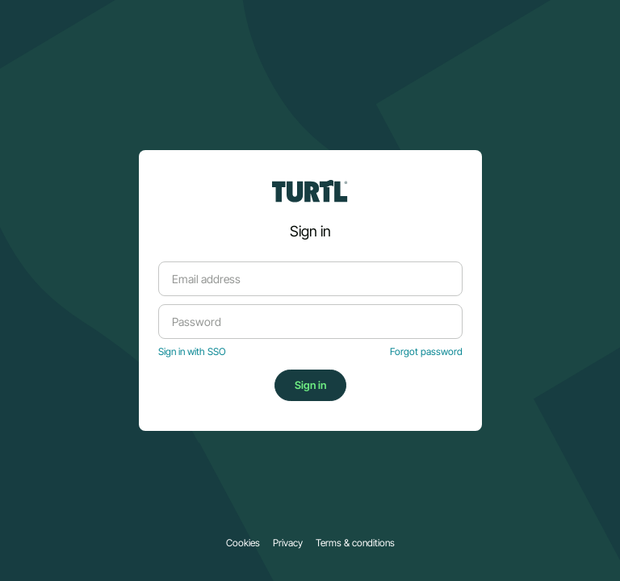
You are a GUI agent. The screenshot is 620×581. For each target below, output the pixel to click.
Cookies (243, 543)
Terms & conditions (355, 543)
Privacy (288, 543)
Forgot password (426, 352)
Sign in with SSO (192, 352)
